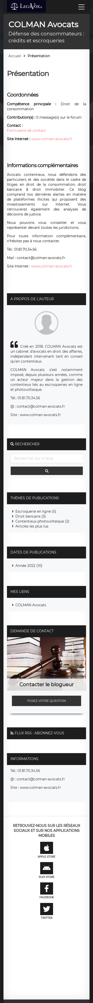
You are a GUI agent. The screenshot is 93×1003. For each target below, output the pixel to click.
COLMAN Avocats (30, 605)
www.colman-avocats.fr (51, 139)
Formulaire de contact (26, 130)
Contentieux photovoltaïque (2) (42, 521)
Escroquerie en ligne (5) (35, 511)
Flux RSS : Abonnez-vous (39, 733)
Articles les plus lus (31, 526)
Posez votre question (46, 701)
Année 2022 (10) (28, 565)
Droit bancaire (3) (30, 516)
